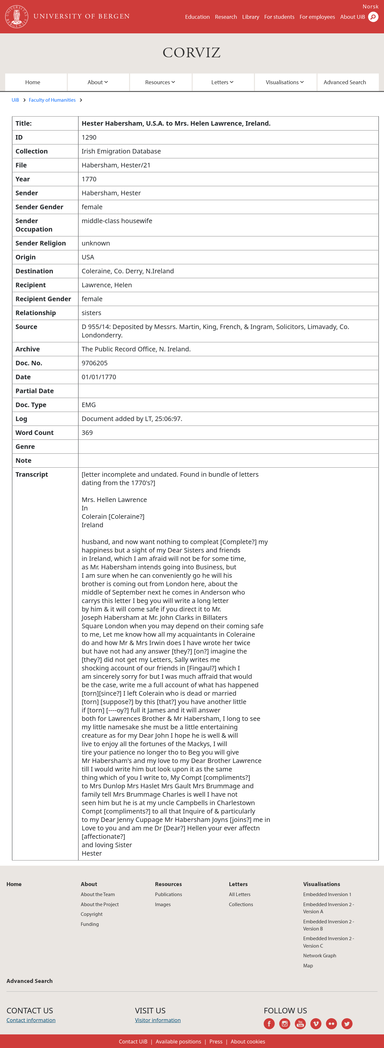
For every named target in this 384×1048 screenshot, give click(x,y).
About (95, 82)
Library (250, 16)
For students (279, 16)
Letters (219, 82)
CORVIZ (191, 53)
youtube (302, 1024)
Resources (157, 82)
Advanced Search (345, 82)
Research (226, 16)
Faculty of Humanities (52, 100)
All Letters (239, 894)
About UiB (352, 16)
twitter (349, 1024)
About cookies (248, 1041)
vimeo (318, 1024)
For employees (317, 16)
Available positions (178, 1041)
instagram (287, 1024)
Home (32, 82)
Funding (90, 924)
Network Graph (319, 955)
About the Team (98, 894)
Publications (168, 894)
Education (197, 16)
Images (163, 904)
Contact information (30, 1020)
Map (308, 965)
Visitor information (158, 1020)
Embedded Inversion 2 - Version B (328, 925)
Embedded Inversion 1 (327, 894)
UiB (15, 100)
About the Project (100, 904)
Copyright (91, 914)
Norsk (371, 6)
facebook (271, 1024)
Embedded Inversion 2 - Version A (328, 908)
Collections (241, 904)
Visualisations (282, 82)
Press (216, 1041)
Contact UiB (133, 1041)
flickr (334, 1024)
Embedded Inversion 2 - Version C (328, 942)
